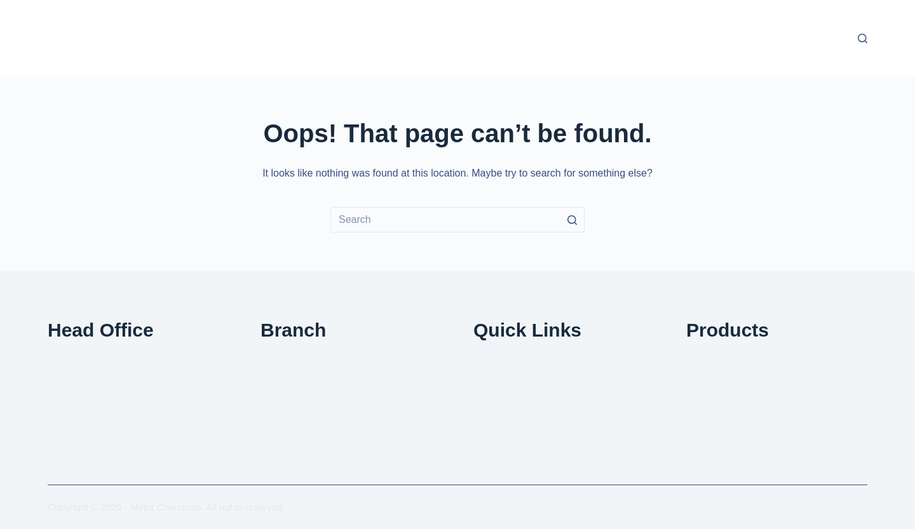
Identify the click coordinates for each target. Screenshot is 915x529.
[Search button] (572, 219)
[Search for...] (457, 219)
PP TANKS (710, 414)
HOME (488, 364)
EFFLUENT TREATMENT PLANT (762, 364)
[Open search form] (862, 38)
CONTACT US (506, 430)
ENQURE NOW (509, 397)
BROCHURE (502, 414)
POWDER (709, 380)
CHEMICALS (715, 397)
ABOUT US (499, 380)
